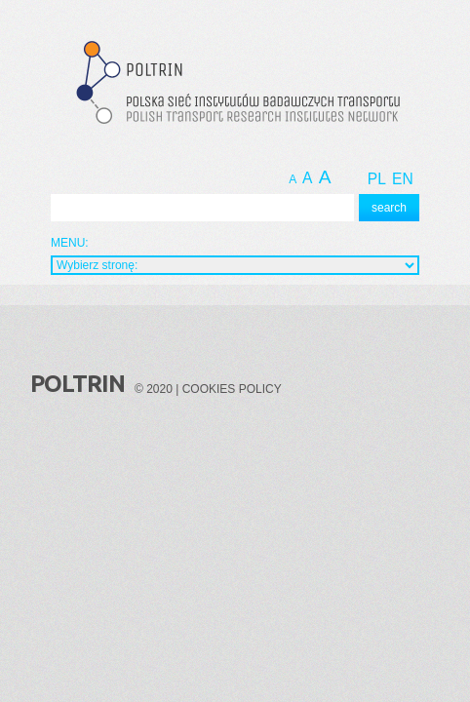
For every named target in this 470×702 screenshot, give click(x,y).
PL (377, 179)
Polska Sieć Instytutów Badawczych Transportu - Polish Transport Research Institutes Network (235, 85)
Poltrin (77, 383)
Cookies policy (232, 389)
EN (402, 179)
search (389, 207)
